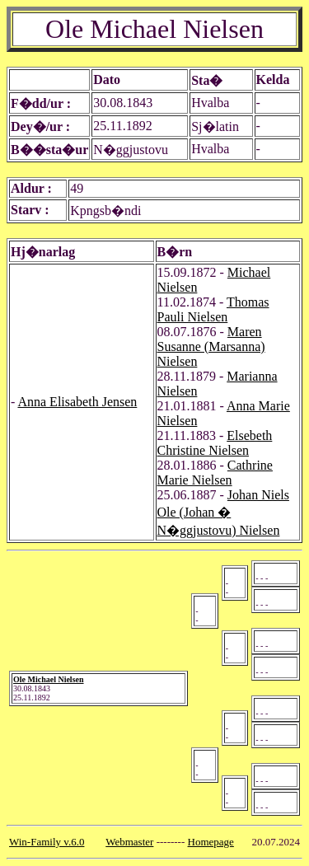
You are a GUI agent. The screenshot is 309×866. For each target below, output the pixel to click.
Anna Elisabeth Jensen (77, 402)
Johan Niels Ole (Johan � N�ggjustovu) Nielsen (223, 512)
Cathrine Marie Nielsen (215, 472)
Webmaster (129, 842)
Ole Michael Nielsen (48, 679)
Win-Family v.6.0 (46, 842)
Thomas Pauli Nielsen (213, 309)
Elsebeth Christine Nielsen (215, 442)
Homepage (211, 842)
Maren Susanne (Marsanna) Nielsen (211, 346)
